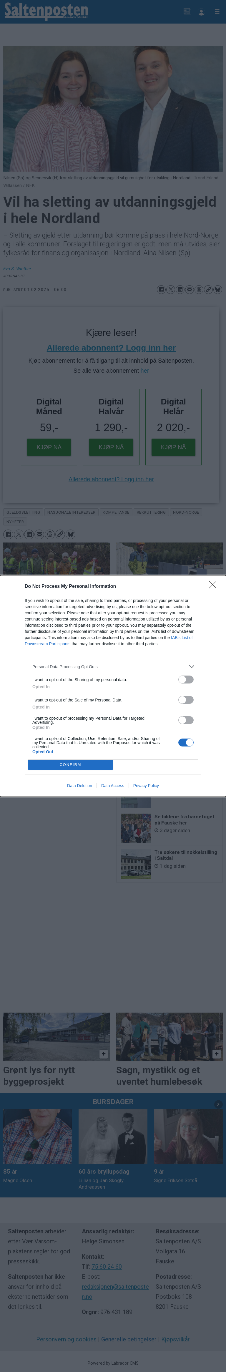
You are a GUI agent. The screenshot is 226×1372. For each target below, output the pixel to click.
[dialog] (113, 686)
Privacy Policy (146, 785)
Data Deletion (79, 785)
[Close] (214, 586)
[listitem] (113, 666)
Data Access (112, 785)
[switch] (186, 679)
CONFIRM (70, 765)
